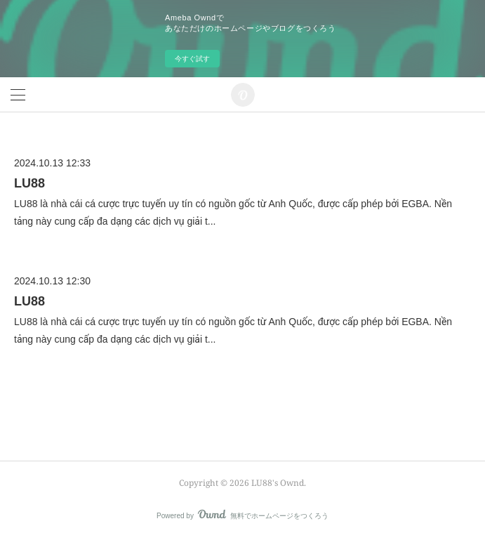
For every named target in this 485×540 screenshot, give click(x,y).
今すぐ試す (192, 58)
